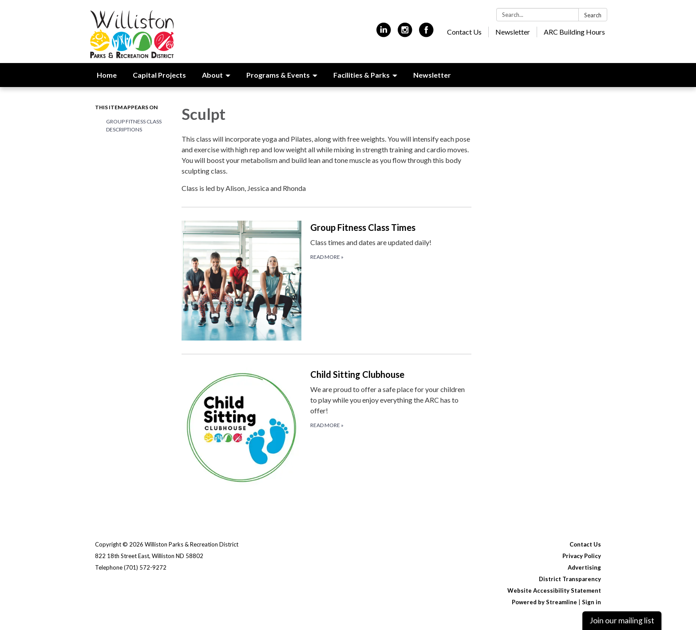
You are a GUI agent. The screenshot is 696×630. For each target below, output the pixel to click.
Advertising (584, 567)
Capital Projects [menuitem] (159, 75)
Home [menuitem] (107, 75)
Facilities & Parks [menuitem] (361, 75)
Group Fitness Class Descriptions (134, 125)
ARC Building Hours (574, 32)
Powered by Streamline (544, 602)
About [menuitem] (212, 75)
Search (592, 15)
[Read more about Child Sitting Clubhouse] (326, 427)
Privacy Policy (581, 555)
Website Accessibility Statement (554, 590)
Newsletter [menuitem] (432, 75)
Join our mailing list (621, 620)
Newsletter (512, 32)
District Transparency (570, 578)
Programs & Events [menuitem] (278, 75)
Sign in (591, 602)
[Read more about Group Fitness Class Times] (326, 280)
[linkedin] (383, 33)
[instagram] (405, 33)
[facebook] (426, 33)
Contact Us (464, 32)
